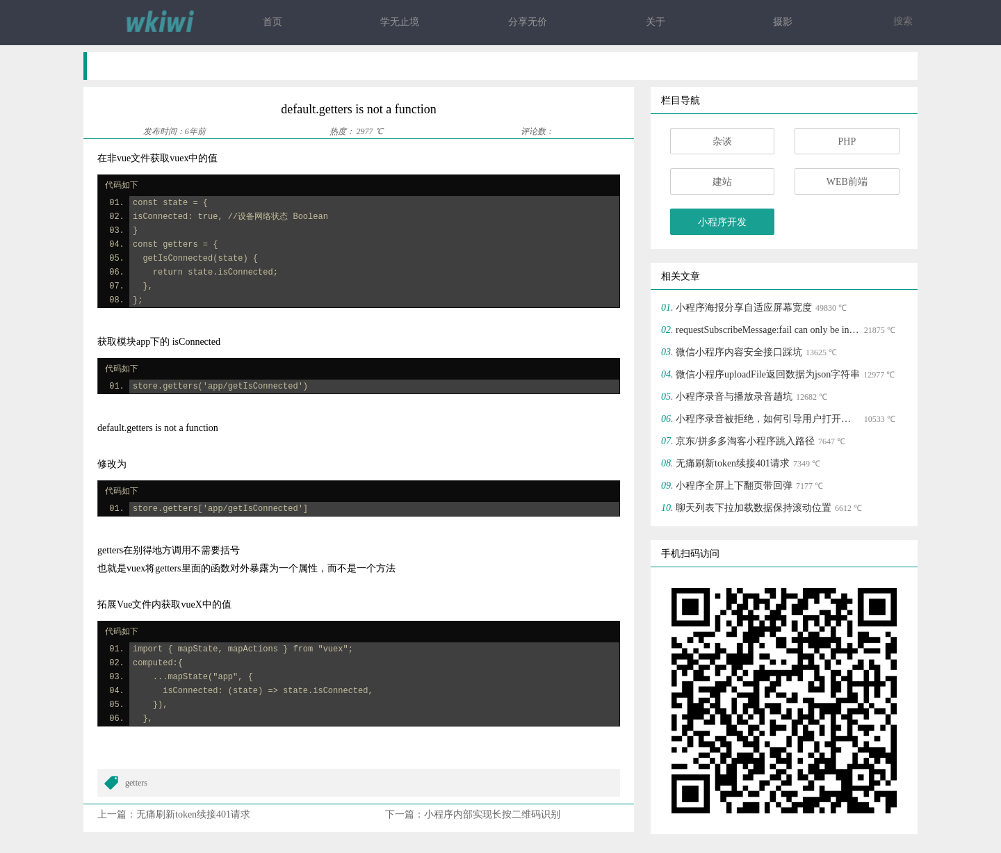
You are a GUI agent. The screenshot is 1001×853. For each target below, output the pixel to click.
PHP (847, 141)
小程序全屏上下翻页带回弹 (734, 485)
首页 (272, 22)
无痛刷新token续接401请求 (193, 814)
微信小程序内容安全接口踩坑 (739, 352)
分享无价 (527, 22)
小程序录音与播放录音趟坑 (734, 396)
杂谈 (722, 141)
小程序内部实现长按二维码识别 (492, 814)
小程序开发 (722, 222)
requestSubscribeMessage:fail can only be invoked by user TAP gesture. (768, 330)
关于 (655, 22)
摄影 (782, 22)
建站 (722, 182)
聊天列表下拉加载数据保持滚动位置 (753, 508)
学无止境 (399, 22)
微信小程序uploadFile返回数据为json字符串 (768, 374)
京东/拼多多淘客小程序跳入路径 (745, 441)
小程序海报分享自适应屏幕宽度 (744, 307)
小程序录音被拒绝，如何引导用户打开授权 (768, 419)
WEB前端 (847, 182)
